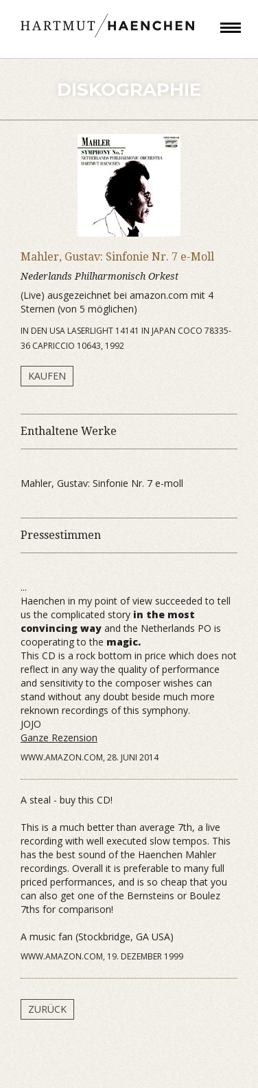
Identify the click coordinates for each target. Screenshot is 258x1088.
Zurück (47, 1009)
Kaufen (47, 375)
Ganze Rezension (59, 737)
